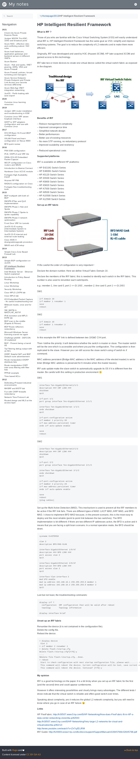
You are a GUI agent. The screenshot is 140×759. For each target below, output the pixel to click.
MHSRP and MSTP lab (14, 388)
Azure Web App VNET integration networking (14, 89)
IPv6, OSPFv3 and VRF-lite (16, 154)
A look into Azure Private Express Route (15, 34)
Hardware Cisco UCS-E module (18, 171)
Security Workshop (12, 289)
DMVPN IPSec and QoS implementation (15, 202)
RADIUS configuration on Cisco (18, 184)
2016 (4, 147)
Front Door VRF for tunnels (16, 223)
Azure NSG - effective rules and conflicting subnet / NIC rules (16, 46)
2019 (4, 108)
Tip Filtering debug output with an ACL (18, 350)
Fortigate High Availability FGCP (15, 176)
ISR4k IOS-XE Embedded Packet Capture (15, 158)
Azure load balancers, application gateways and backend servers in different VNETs (17, 54)
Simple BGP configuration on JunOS (17, 262)
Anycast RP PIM (11, 180)
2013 (4, 257)
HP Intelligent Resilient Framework (14, 267)
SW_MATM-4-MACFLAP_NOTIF (12, 311)
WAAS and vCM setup (14, 245)
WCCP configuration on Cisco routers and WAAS (17, 164)
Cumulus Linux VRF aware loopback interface (16, 117)
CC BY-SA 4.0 (33, 754)
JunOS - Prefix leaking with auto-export (16, 94)
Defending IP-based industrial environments (17, 384)
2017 (4, 130)
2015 (4, 192)
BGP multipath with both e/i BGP (16, 197)
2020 (4, 99)
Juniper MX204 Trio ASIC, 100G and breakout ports (16, 39)
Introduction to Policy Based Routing (17, 278)
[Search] (17, 16)
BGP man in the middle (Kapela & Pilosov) (14, 322)
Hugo (15, 750)
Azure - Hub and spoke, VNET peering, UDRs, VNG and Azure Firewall (18, 67)
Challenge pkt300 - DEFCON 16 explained (17, 339)
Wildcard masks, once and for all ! (17, 306)
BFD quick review (12, 144)
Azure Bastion (10, 61)
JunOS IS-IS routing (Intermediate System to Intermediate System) (15, 228)
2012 (4, 379)
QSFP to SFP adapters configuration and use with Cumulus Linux (16, 124)
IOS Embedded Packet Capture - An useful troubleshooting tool (18, 300)
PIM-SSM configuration (14, 151)
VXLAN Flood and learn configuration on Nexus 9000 (17, 139)
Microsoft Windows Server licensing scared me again (16, 333)
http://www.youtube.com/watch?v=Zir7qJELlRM (61, 728)
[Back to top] (131, 750)
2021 (4, 29)
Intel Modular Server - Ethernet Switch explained (18, 273)
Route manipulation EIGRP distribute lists (16, 361)
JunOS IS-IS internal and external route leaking (15, 235)
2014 (4, 248)
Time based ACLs (12, 376)
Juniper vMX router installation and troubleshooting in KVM (18, 112)
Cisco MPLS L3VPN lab (15, 292)
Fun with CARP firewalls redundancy (15, 393)
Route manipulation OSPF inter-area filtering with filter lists (16, 367)
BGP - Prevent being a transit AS (17, 344)
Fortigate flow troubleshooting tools (17, 188)
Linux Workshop (11, 283)
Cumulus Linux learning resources (15, 103)
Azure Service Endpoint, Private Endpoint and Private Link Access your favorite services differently (17, 81)
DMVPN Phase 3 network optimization (15, 219)
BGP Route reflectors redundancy (14, 328)
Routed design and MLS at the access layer (18, 401)
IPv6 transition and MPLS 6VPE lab (15, 317)
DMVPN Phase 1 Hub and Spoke (16, 208)
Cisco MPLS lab (11, 296)
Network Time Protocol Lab (16, 397)
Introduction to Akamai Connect (18, 168)
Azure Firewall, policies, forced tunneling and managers (18, 73)
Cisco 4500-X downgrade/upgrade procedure (18, 241)
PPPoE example (11, 373)
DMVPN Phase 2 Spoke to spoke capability (16, 213)
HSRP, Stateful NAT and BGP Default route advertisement (17, 355)
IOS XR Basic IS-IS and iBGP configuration (17, 134)
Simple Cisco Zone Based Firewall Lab (16, 253)
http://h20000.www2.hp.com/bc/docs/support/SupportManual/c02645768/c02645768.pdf (93, 732)
